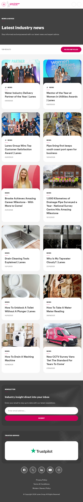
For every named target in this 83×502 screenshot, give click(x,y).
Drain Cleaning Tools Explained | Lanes (17, 260)
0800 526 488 (74, 4)
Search (79, 4)
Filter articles (71, 49)
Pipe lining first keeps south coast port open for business (62, 149)
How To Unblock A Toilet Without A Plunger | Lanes (20, 309)
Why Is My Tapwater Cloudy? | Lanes (58, 260)
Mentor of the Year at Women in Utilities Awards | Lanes (62, 96)
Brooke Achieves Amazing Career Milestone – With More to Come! (20, 202)
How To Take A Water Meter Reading (59, 309)
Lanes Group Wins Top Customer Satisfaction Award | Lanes (18, 149)
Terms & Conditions (41, 484)
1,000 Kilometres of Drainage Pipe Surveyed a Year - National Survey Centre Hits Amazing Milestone (62, 205)
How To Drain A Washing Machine (19, 358)
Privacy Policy (41, 480)
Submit (41, 418)
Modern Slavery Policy (42, 488)
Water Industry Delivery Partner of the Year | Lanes (20, 94)
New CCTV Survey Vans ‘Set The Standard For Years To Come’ (61, 360)
